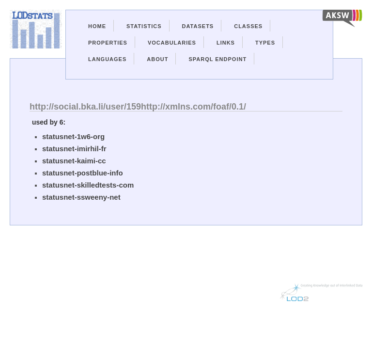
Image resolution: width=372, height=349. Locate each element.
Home (97, 26)
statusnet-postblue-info (82, 173)
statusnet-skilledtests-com (88, 185)
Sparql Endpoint (217, 59)
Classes (248, 26)
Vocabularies (172, 43)
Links (226, 43)
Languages (107, 59)
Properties (107, 43)
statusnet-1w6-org (73, 136)
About (157, 59)
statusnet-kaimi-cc (74, 161)
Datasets (198, 26)
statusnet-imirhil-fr (74, 148)
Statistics (144, 26)
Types (265, 43)
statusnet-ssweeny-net (81, 197)
